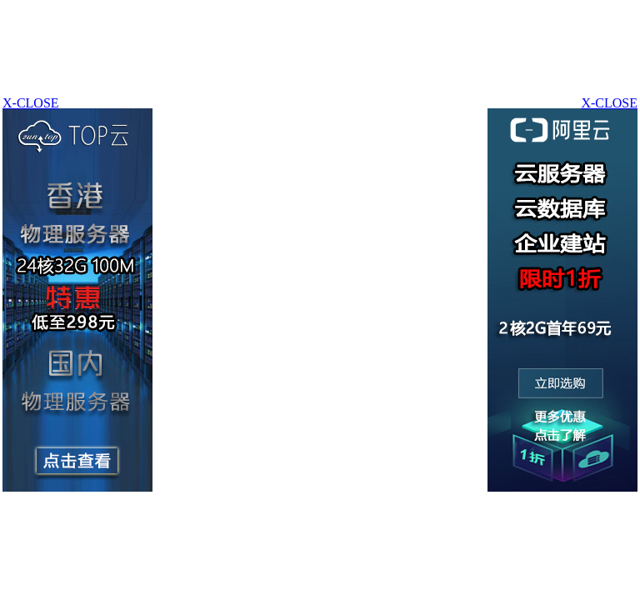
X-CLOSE (609, 103)
